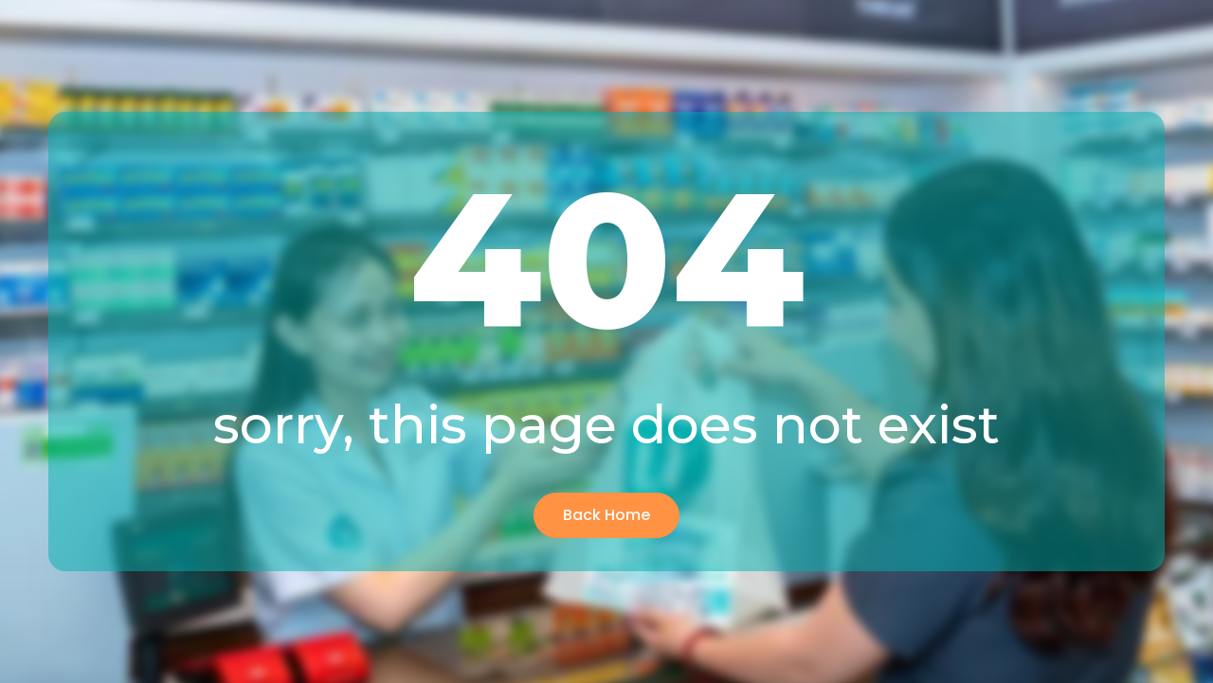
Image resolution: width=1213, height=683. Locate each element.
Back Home (606, 515)
